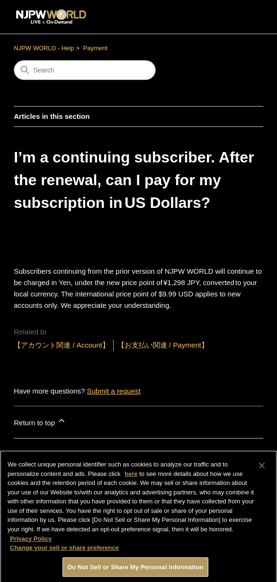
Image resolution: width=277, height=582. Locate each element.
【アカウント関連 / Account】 (61, 345)
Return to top (40, 421)
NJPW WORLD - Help (44, 48)
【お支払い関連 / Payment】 (162, 345)
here (131, 476)
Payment (95, 48)
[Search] (84, 70)
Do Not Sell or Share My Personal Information (136, 569)
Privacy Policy (31, 541)
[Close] (261, 468)
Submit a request (114, 391)
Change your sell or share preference (64, 550)
